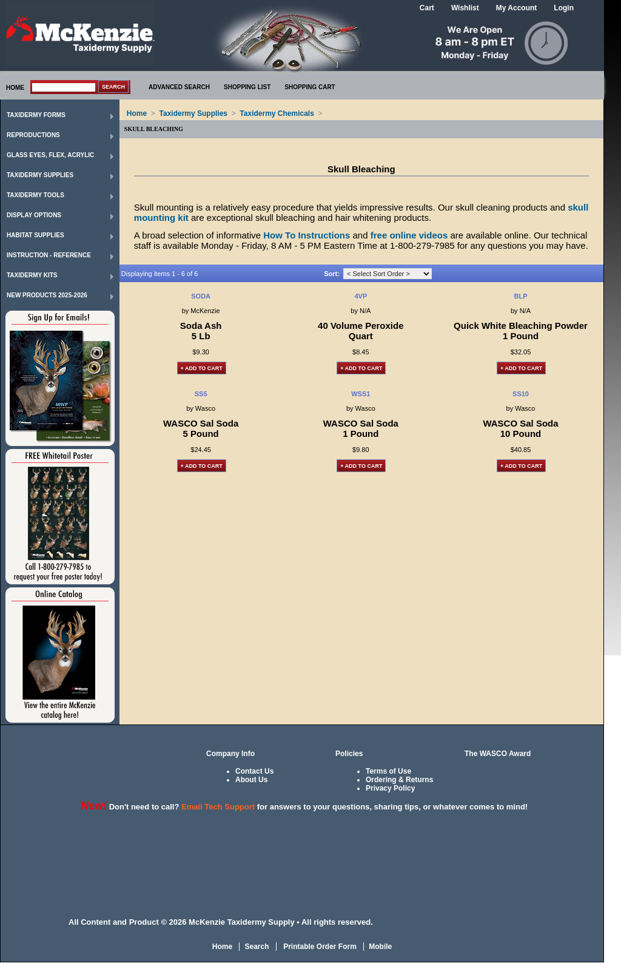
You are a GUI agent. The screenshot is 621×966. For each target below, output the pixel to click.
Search (256, 946)
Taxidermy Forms (36, 115)
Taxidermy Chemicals (277, 113)
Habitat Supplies (35, 235)
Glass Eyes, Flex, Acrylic (50, 155)
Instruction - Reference (49, 255)
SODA (200, 296)
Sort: (332, 273)
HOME (15, 87)
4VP (360, 296)
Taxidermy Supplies (40, 175)
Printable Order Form (319, 946)
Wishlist (465, 8)
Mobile (380, 946)
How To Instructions (306, 235)
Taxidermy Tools (35, 195)
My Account (516, 8)
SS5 (201, 393)
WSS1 (360, 393)
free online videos (409, 235)
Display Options (34, 215)
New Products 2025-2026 (47, 295)
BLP (521, 296)
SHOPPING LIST (247, 87)
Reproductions (33, 135)
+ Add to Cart (202, 368)
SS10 (520, 393)
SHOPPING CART (309, 87)
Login (564, 8)
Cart (427, 8)
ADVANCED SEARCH (179, 87)
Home (137, 113)
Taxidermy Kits (32, 275)
